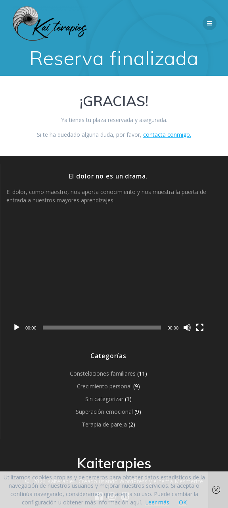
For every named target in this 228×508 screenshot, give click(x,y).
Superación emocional (104, 411)
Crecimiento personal (104, 386)
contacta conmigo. (167, 134)
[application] (108, 277)
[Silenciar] (187, 328)
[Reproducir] (17, 328)
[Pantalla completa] (200, 328)
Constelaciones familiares (103, 373)
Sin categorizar (104, 399)
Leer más (157, 502)
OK (183, 502)
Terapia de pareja (104, 424)
